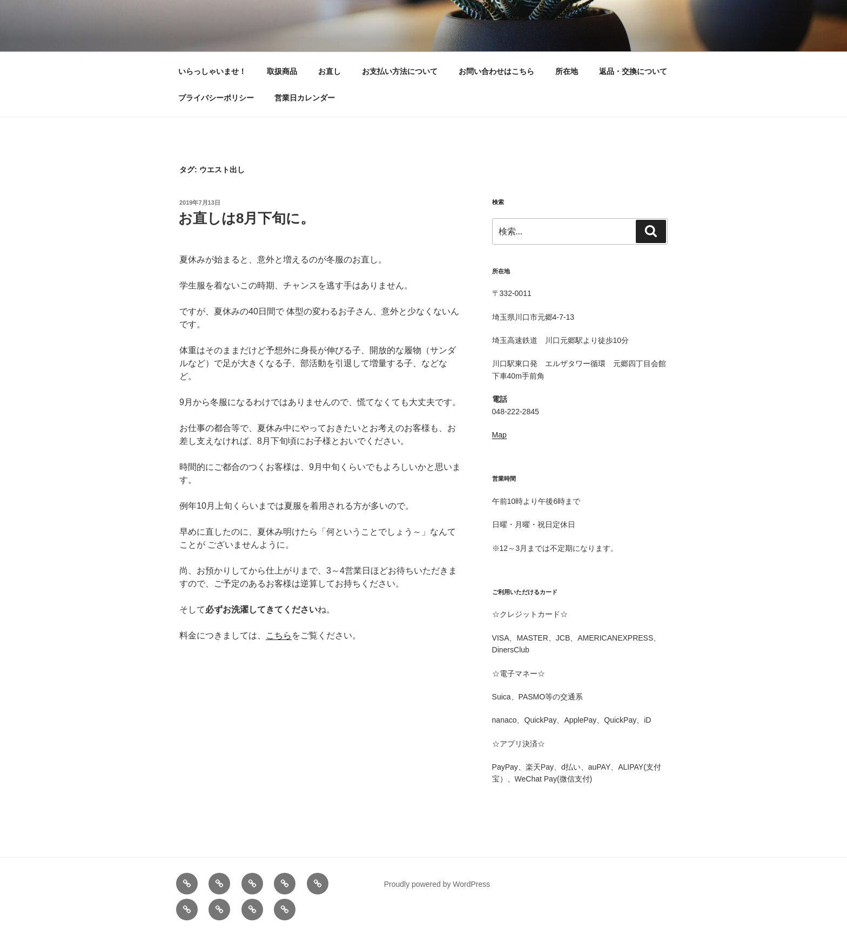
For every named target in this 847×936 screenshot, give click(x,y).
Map (499, 434)
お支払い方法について (400, 71)
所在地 (566, 71)
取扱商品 (282, 71)
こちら (279, 635)
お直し (329, 71)
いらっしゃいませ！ (212, 71)
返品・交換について (633, 71)
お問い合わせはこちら (496, 71)
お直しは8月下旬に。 (246, 218)
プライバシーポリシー (216, 97)
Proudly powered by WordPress (437, 884)
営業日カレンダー (304, 97)
